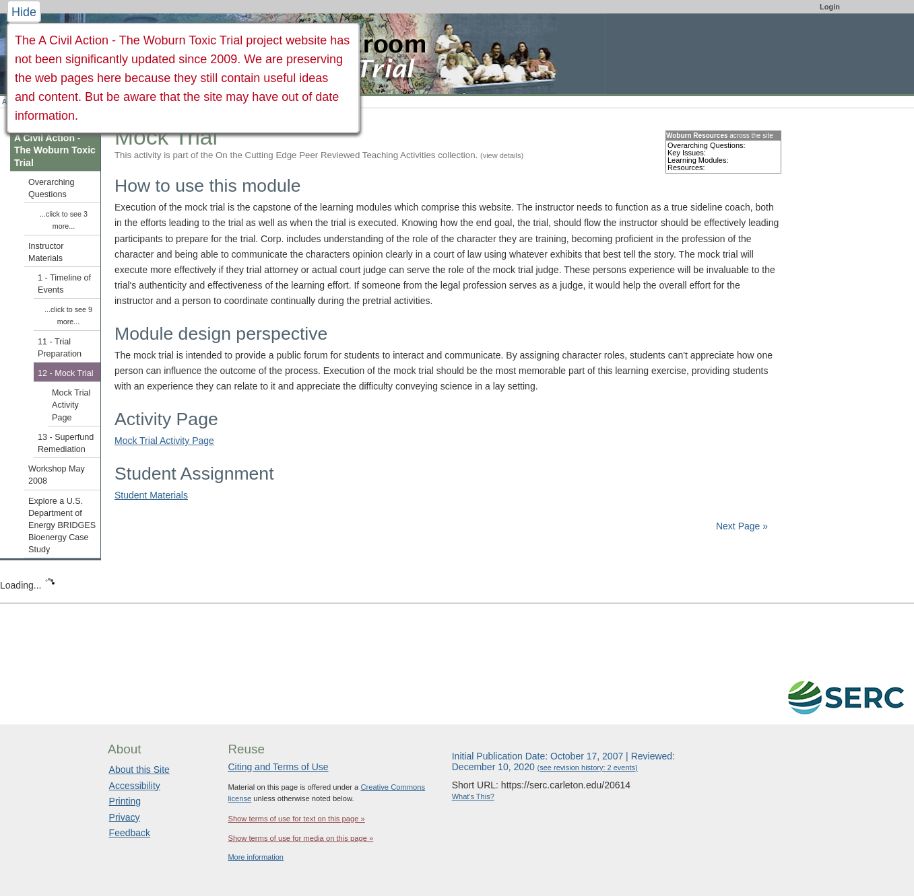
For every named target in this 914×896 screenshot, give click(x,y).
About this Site (139, 769)
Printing (125, 801)
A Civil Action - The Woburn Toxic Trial (55, 150)
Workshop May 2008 (56, 475)
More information (256, 857)
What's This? (473, 796)
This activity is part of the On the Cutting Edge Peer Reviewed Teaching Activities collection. (319, 155)
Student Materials (151, 495)
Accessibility (134, 785)
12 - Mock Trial (66, 373)
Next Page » (740, 526)
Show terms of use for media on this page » (300, 838)
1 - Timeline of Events (64, 284)
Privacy (124, 817)
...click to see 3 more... (64, 220)
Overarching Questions (51, 188)
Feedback (129, 832)
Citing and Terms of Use (278, 766)
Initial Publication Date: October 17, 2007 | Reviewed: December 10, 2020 (563, 761)
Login (830, 7)
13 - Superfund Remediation (66, 443)
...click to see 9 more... (68, 315)
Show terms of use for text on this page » (296, 819)
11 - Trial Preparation (59, 348)
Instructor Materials (46, 252)
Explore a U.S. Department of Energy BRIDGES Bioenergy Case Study (62, 525)
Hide (23, 12)
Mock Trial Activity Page (164, 440)
